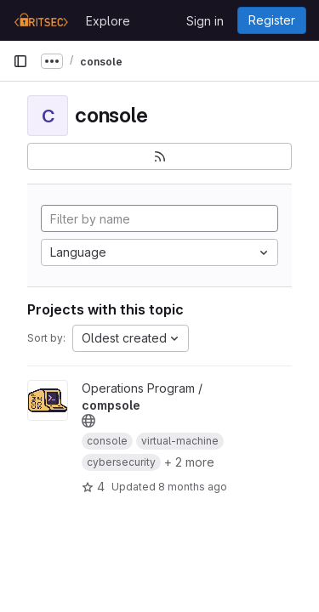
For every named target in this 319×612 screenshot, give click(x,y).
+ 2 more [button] (189, 462)
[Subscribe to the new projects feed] (159, 156)
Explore (108, 21)
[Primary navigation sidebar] (20, 61)
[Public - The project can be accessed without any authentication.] (88, 421)
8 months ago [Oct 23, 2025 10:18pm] (192, 486)
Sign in (205, 21)
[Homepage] (40, 20)
